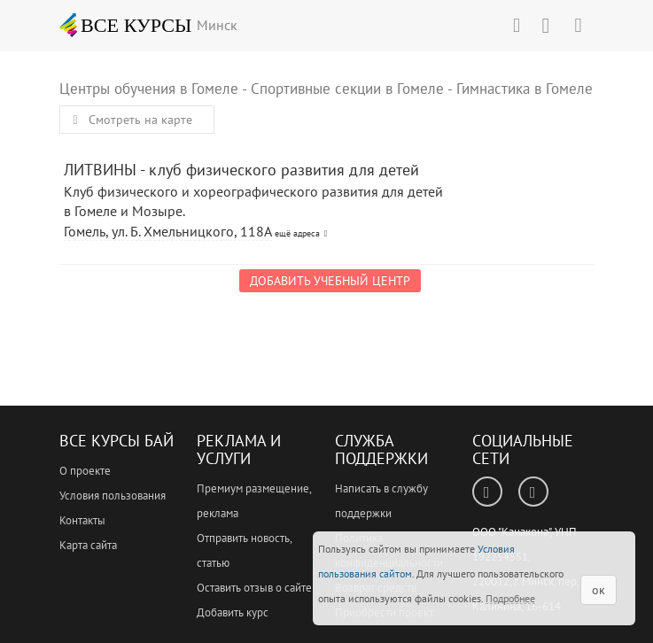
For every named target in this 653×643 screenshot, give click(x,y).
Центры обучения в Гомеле (148, 88)
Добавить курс (232, 612)
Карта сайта (88, 545)
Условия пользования (112, 495)
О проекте (85, 470)
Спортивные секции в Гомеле (347, 88)
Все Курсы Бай (116, 440)
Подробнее (510, 598)
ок (598, 590)
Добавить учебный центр (330, 281)
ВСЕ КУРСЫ (125, 25)
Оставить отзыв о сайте (254, 587)
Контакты (82, 520)
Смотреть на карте (130, 120)
